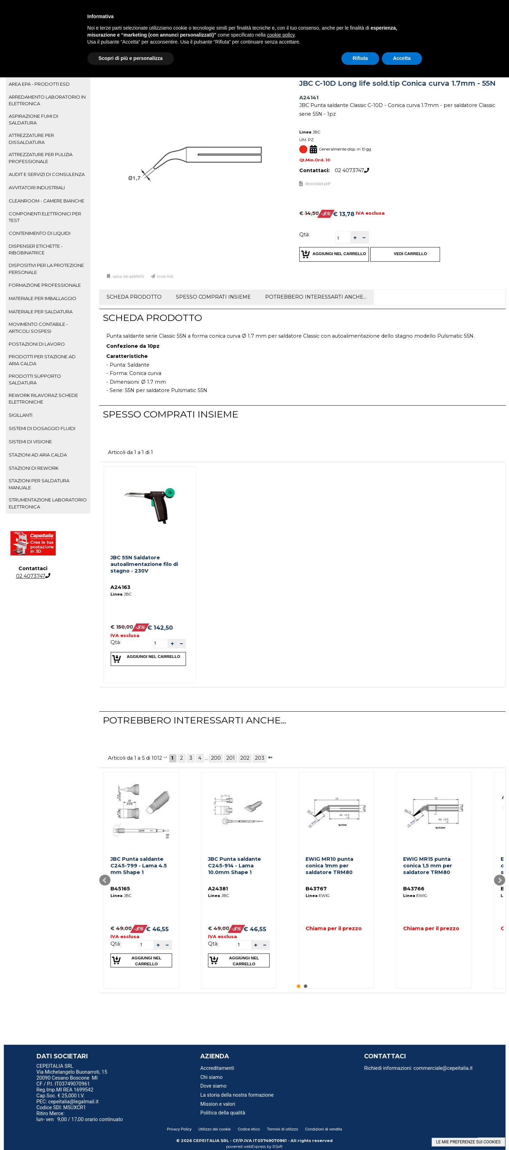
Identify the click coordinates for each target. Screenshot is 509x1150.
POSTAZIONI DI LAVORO (37, 344)
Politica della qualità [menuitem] (222, 1113)
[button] (355, 237)
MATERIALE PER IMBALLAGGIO (42, 298)
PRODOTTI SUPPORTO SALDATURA (35, 379)
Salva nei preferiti (128, 276)
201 (230, 758)
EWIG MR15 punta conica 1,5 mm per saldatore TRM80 (427, 865)
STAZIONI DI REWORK (34, 468)
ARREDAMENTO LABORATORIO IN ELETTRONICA (47, 100)
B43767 (316, 889)
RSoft (277, 1146)
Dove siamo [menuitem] (213, 1086)
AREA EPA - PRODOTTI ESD (39, 84)
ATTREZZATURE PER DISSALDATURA (31, 138)
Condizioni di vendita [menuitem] (323, 1129)
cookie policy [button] (280, 35)
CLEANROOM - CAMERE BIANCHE (46, 201)
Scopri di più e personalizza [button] (131, 58)
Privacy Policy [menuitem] (179, 1129)
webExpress (255, 1146)
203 (259, 758)
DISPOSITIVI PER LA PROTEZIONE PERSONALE (46, 268)
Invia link (165, 276)
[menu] (94, 1067)
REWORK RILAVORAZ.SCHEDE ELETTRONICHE (43, 398)
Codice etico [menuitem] (249, 1129)
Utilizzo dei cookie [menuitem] (215, 1129)
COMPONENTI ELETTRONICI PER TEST (45, 217)
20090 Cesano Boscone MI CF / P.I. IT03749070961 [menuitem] (67, 1081)
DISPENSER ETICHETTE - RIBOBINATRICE (36, 249)
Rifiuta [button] (360, 58)
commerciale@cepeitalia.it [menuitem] (443, 1068)
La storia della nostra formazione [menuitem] (237, 1095)
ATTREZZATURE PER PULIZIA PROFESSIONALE (40, 158)
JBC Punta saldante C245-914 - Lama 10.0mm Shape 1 (234, 865)
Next (499, 880)
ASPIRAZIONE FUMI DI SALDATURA (33, 119)
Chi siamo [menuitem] (211, 1077)
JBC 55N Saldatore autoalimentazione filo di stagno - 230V (144, 564)
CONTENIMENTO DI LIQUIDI (39, 233)
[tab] (48, 84)
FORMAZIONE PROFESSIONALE (45, 285)
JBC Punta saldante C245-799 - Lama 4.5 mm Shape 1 (138, 865)
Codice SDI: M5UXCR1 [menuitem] (61, 1108)
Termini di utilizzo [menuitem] (282, 1129)
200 (216, 758)
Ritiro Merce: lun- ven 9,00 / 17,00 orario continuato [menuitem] (80, 1116)
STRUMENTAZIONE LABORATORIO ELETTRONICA (48, 503)
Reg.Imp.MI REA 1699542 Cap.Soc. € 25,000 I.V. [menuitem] (65, 1093)
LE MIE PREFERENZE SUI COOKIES (468, 1142)
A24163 (120, 587)
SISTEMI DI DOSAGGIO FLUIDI (42, 428)
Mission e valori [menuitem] (217, 1104)
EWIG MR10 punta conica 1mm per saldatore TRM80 (329, 865)
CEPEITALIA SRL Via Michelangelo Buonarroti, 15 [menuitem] (72, 1069)
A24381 (218, 889)
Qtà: (304, 234)
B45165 (120, 889)
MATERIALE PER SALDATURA (40, 311)
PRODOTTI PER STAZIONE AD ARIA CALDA (42, 360)
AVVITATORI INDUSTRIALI (37, 187)
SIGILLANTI (20, 415)
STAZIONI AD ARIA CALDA (38, 455)
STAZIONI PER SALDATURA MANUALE (39, 484)
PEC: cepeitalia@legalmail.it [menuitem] (70, 1102)
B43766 (413, 889)
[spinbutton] (343, 238)
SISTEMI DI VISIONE (30, 441)
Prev (104, 880)
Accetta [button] (402, 58)
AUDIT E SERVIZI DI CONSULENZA (47, 174)
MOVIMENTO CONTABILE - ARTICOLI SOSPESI (38, 327)
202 (244, 758)
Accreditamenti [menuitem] (217, 1068)
